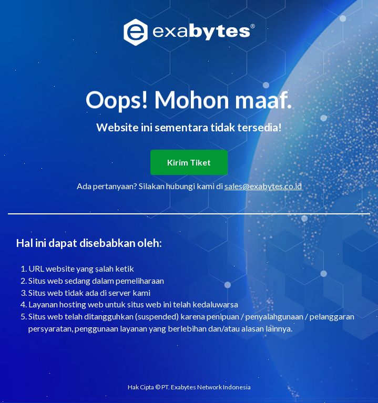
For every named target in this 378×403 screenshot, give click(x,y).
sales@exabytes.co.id (263, 186)
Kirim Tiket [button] (189, 162)
